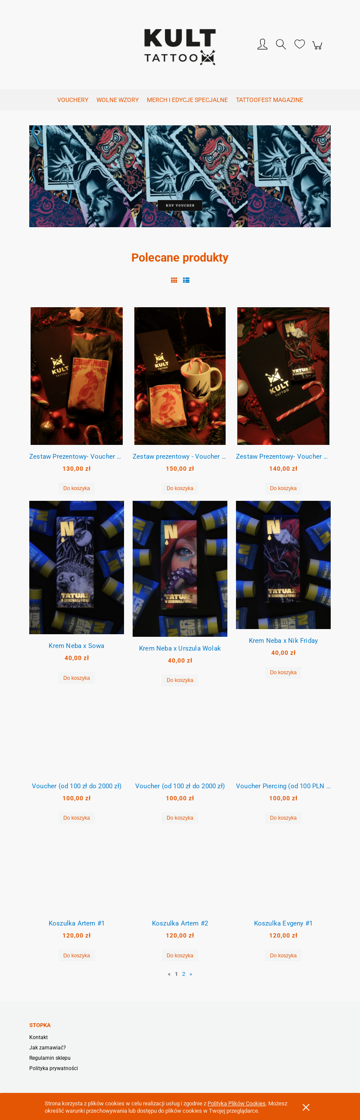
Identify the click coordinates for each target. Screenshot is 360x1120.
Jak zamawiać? (47, 1048)
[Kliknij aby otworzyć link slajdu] (180, 180)
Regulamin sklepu (50, 1058)
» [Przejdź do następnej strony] (190, 974)
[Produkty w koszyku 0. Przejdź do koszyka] (318, 50)
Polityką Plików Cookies (237, 1103)
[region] (180, 180)
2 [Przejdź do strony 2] (183, 974)
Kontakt (38, 1037)
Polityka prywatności (53, 1068)
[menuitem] (73, 100)
